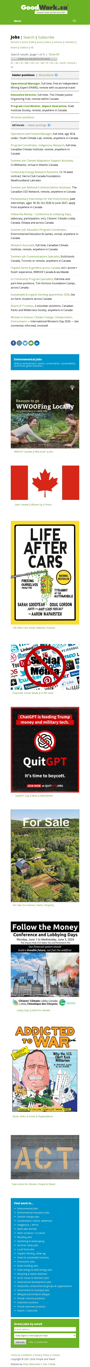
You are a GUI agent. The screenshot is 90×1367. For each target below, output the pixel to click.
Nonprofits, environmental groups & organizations (44, 1286)
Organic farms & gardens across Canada (35, 268)
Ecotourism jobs (26, 1261)
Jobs (15, 37)
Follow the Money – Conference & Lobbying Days (41, 214)
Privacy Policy (42, 1355)
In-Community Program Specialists (32, 279)
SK (21, 62)
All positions (46, 75)
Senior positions (23, 75)
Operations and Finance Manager (31, 134)
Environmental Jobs (28, 359)
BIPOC (35, 1224)
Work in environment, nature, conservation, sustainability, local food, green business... (45, 364)
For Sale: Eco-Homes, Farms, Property (33, 905)
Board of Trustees (22, 306)
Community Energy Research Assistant (34, 172)
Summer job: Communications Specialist (35, 256)
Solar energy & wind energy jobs (34, 1269)
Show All (54, 54)
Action (32, 1116)
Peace (48, 504)
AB (17, 62)
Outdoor (24, 47)
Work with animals (27, 1228)
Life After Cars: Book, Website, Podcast (34, 627)
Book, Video (19, 1116)
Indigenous (23, 1224)
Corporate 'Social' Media (25, 692)
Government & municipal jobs (33, 1290)
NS (52, 62)
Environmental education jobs (33, 1212)
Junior (40, 42)
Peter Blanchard (31, 1364)
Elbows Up (37, 504)
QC (37, 62)
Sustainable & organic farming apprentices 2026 (40, 294)
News (34, 795)
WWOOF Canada (23, 451)
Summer (57, 42)
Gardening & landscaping (30, 1241)
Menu (17, 21)
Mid (32, 42)
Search (28, 37)
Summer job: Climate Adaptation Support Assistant (42, 160)
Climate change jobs (28, 1216)
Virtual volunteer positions (31, 1306)
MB (26, 62)
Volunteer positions (27, 1302)
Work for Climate (41, 1010)
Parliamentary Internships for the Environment (39, 199)
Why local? (40, 451)
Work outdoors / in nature (31, 1233)
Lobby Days (23, 1010)
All (32, 47)
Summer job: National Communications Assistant (40, 187)
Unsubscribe (42, 1342)
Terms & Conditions (21, 1355)
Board (14, 47)
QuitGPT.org (22, 795)
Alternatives (46, 795)
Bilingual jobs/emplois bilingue (33, 1294)
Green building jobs (27, 1265)
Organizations (45, 1116)
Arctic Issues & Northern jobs (33, 1277)
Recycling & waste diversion (32, 1273)
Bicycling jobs (24, 1237)
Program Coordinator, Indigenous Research (37, 145)
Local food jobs (25, 1249)
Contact (56, 1355)
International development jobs (34, 1282)
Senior (24, 42)
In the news (47, 692)
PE (47, 62)
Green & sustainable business (33, 1257)
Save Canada (22, 504)
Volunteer (70, 42)
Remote (15, 42)
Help (31, 1342)
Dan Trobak (49, 1364)
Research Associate (22, 245)
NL (56, 62)
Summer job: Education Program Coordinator (38, 229)
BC (12, 62)
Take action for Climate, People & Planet (33, 1184)
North (63, 62)
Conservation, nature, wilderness (34, 1220)
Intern (48, 42)
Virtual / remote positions (31, 1298)
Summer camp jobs (27, 1245)
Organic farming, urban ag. (31, 1253)
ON (32, 62)
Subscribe (46, 37)
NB (42, 62)
